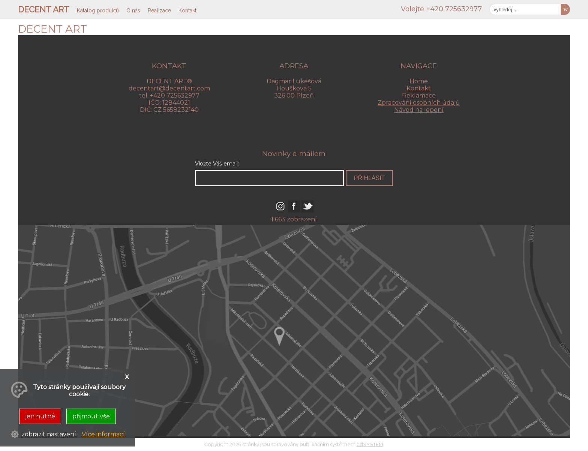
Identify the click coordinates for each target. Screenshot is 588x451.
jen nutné (40, 416)
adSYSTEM (370, 444)
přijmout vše (91, 416)
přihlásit (369, 178)
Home (419, 81)
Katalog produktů (98, 11)
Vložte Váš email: (217, 163)
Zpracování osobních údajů (419, 102)
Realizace (159, 11)
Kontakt (418, 88)
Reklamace (419, 95)
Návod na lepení (419, 109)
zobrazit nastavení (48, 434)
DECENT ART (43, 9)
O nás (133, 11)
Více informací (103, 434)
